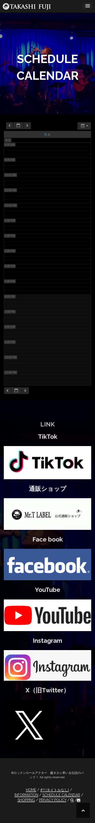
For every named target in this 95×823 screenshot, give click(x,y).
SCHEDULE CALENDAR (61, 795)
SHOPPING (26, 800)
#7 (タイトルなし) (54, 790)
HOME (31, 790)
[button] (72, 800)
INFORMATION (26, 795)
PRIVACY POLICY (52, 800)
